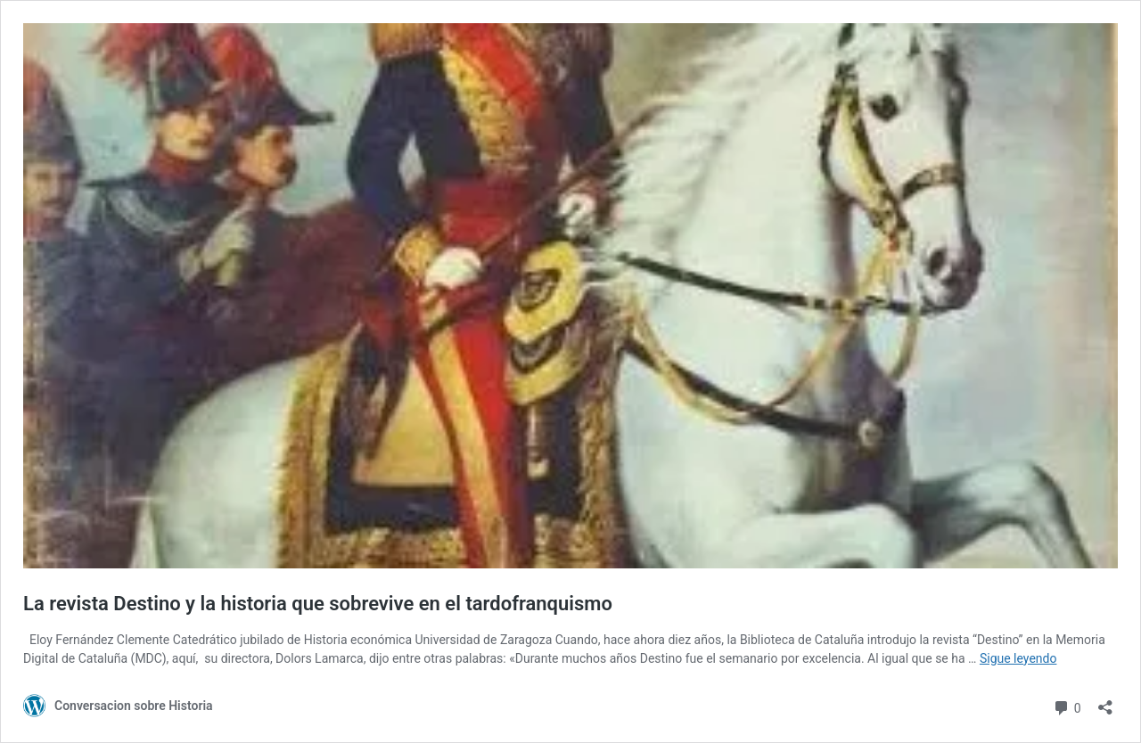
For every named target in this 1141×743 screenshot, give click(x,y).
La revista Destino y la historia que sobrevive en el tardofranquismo (317, 603)
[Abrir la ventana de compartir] (1105, 701)
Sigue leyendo (1018, 658)
